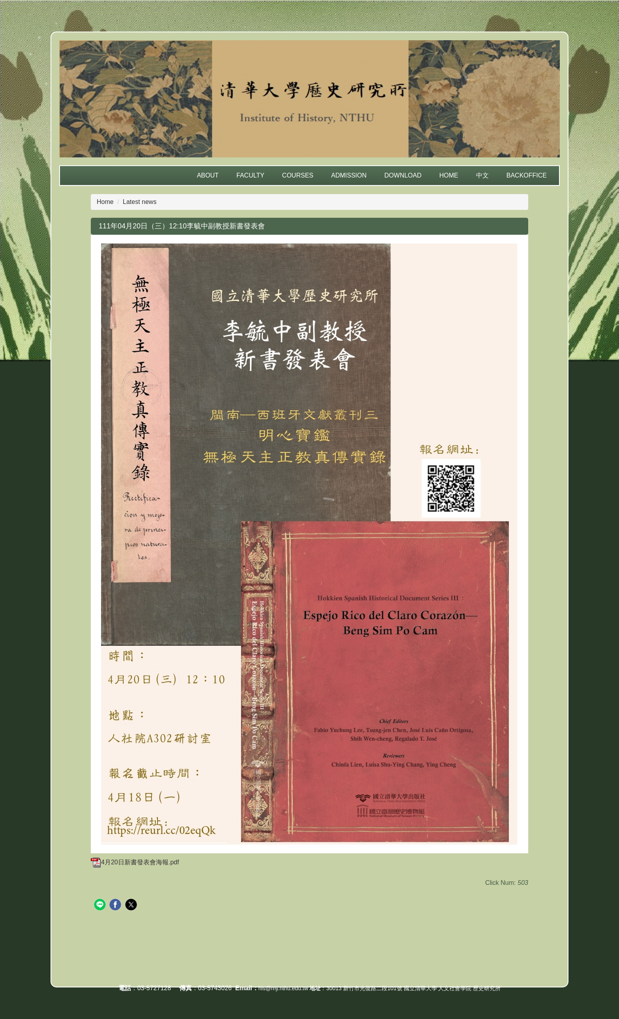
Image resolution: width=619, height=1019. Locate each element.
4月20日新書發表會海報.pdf (135, 862)
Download (403, 175)
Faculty (250, 175)
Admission (349, 175)
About (208, 175)
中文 (482, 175)
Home (448, 175)
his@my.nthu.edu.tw (283, 988)
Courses (297, 175)
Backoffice (526, 175)
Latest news (139, 201)
